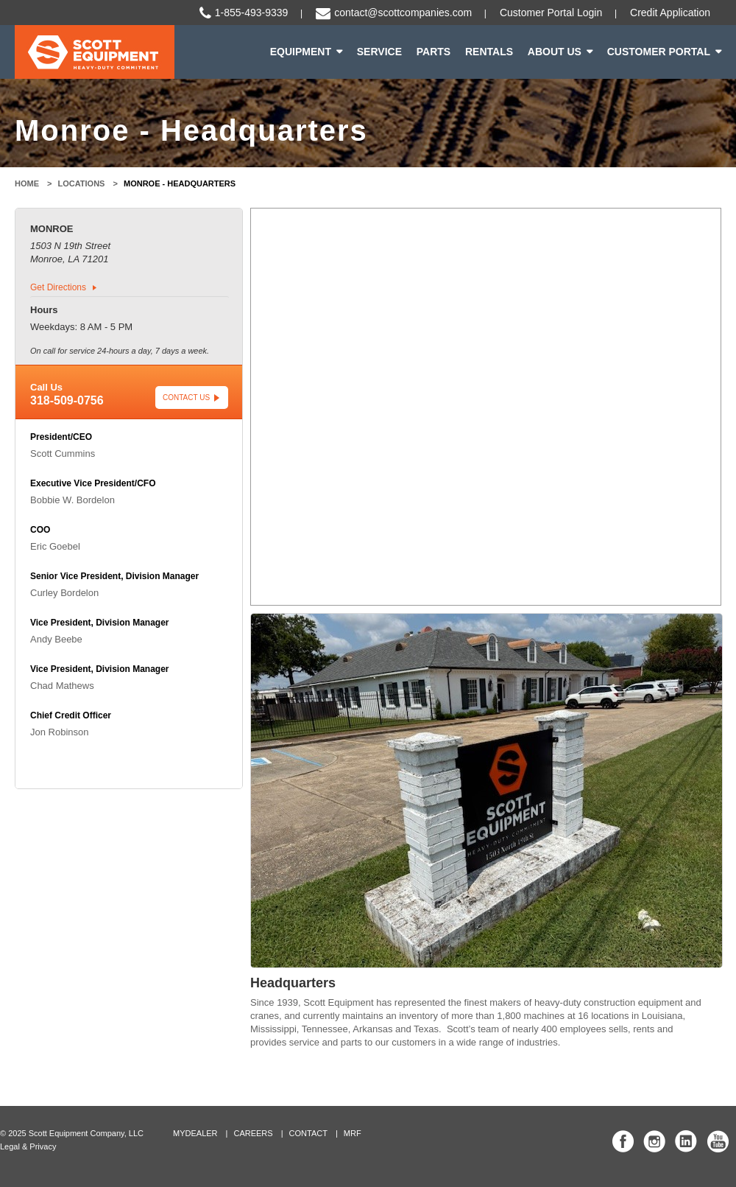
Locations (81, 183)
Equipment (300, 51)
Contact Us (186, 397)
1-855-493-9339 (252, 12)
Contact (308, 1133)
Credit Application (670, 12)
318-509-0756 (67, 400)
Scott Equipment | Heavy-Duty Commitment (94, 52)
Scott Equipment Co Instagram (654, 1141)
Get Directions (58, 287)
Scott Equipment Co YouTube (718, 1141)
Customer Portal (658, 51)
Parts (433, 51)
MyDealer (195, 1133)
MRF (352, 1133)
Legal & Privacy (28, 1146)
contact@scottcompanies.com (403, 12)
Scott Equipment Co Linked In (686, 1141)
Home (27, 183)
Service (379, 51)
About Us (554, 51)
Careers (252, 1133)
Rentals (489, 51)
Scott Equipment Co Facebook (623, 1141)
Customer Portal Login (551, 12)
